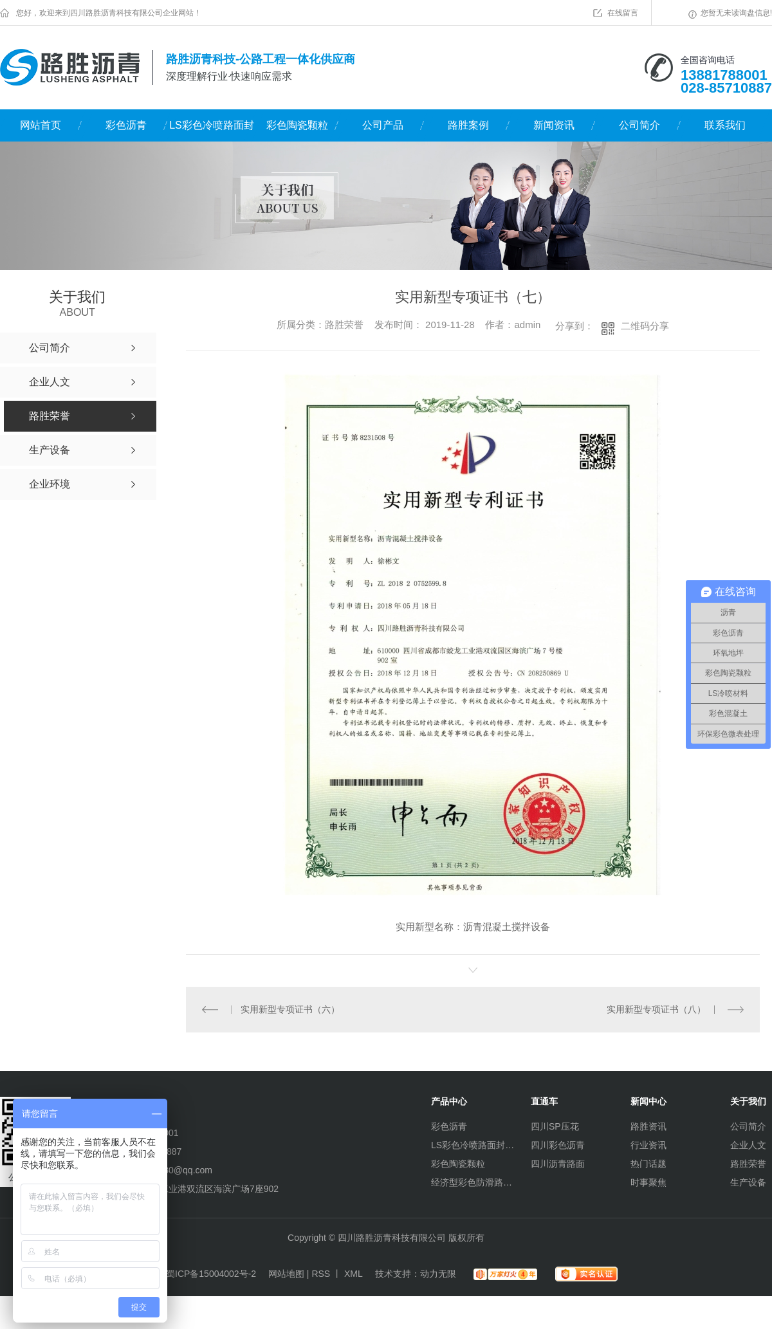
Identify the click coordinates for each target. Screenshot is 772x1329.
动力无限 (438, 1273)
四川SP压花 (555, 1125)
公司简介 (639, 125)
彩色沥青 (126, 125)
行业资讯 (648, 1144)
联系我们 (725, 125)
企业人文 (748, 1144)
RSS (320, 1273)
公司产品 (382, 125)
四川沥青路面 (558, 1163)
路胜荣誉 (748, 1163)
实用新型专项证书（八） (656, 1009)
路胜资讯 (648, 1125)
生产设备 (748, 1181)
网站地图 (286, 1273)
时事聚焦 (648, 1181)
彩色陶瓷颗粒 (297, 125)
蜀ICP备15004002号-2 (211, 1273)
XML (353, 1273)
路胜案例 (468, 125)
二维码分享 (645, 325)
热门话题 (648, 1163)
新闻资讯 (553, 125)
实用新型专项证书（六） (290, 1009)
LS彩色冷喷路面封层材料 (211, 131)
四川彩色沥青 (558, 1144)
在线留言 (622, 12)
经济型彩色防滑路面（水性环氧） (473, 1181)
